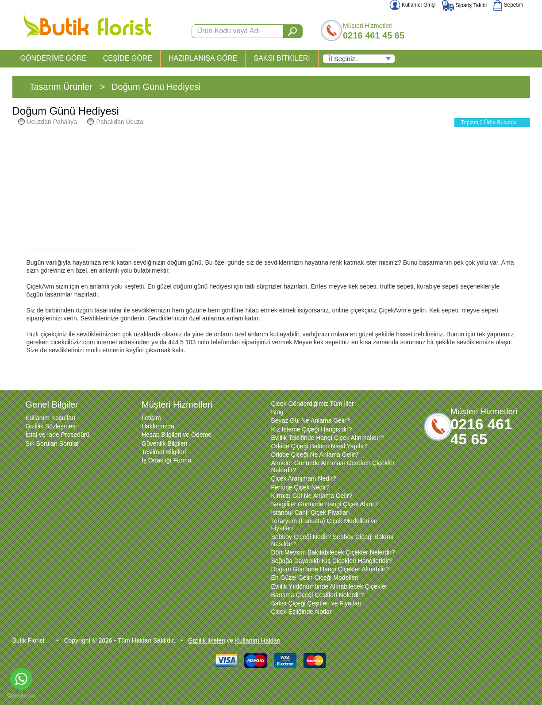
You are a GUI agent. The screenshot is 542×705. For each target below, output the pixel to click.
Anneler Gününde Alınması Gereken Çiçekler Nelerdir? (333, 466)
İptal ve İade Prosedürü (58, 434)
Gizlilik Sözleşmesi (51, 426)
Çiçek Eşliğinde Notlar (301, 611)
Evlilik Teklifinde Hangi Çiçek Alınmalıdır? (327, 437)
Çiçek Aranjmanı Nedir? (303, 478)
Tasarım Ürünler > (67, 86)
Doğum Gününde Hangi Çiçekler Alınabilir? (330, 569)
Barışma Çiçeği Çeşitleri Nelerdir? (317, 594)
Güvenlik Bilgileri (164, 443)
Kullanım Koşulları (51, 417)
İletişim (151, 417)
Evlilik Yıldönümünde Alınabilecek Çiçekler (329, 586)
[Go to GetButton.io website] (21, 696)
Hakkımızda (158, 426)
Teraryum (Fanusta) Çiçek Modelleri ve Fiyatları (324, 524)
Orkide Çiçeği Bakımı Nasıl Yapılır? (319, 446)
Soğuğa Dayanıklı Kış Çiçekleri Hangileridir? (332, 560)
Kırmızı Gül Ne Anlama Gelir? (312, 495)
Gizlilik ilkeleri (206, 640)
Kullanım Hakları (258, 640)
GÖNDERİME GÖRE (53, 58)
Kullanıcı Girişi (412, 5)
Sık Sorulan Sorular (52, 443)
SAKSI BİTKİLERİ (282, 58)
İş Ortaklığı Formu (166, 460)
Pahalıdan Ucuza (115, 121)
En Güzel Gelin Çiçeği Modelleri (315, 577)
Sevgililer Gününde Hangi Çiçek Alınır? (324, 504)
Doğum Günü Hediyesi (155, 86)
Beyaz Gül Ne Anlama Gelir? (310, 420)
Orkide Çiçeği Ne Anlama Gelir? (315, 454)
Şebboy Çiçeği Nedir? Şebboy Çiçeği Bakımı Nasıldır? (332, 540)
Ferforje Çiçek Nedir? (300, 487)
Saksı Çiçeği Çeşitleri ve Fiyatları (316, 603)
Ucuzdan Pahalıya (47, 121)
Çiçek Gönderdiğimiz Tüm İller (312, 403)
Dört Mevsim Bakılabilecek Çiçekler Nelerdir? (333, 552)
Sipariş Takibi (464, 5)
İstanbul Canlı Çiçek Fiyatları (310, 512)
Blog (277, 412)
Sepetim (508, 5)
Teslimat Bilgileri (164, 451)
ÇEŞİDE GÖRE (127, 58)
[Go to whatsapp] (21, 679)
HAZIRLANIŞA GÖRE (203, 58)
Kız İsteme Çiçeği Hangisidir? (311, 429)
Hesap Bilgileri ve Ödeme (176, 434)
